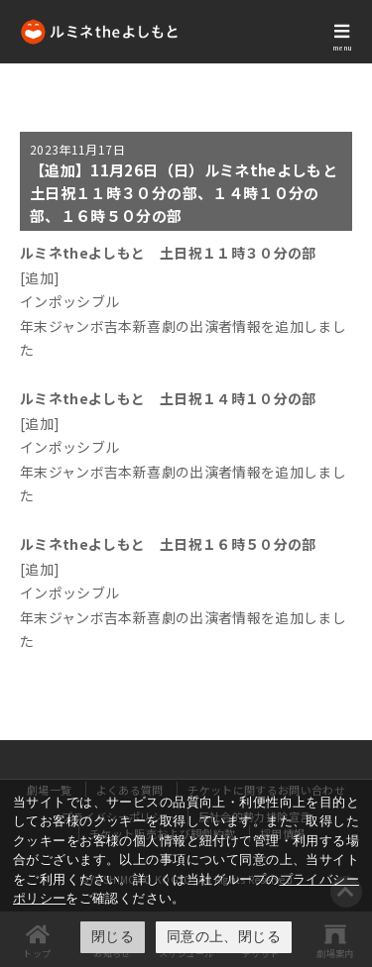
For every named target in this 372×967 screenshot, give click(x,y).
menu (342, 48)
